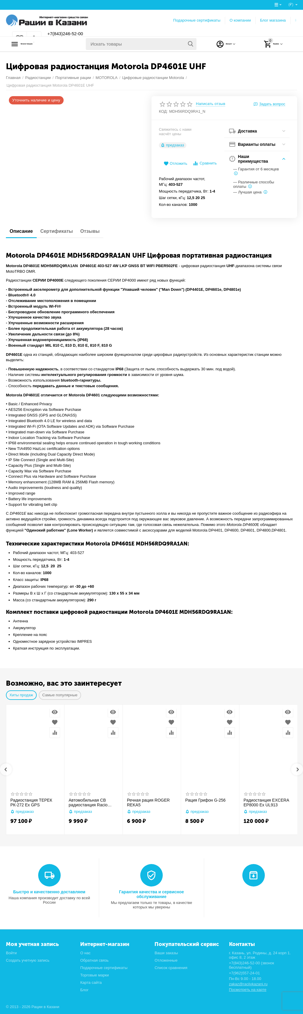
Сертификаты (63, 231)
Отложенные (166, 960)
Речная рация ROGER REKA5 (148, 803)
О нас (85, 953)
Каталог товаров (43, 44)
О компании (240, 20)
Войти (11, 953)
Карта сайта (91, 982)
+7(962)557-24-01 (244, 973)
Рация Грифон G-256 (205, 800)
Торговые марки (94, 975)
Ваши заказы (166, 953)
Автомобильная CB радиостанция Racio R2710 (88, 803)
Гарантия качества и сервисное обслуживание (151, 894)
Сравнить (205, 163)
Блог (84, 990)
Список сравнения (170, 967)
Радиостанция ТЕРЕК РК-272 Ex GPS (31, 803)
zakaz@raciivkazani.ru (248, 984)
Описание (23, 231)
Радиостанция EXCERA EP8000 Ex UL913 (266, 803)
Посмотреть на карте (248, 989)
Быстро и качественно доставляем (49, 891)
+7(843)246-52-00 (68, 34)
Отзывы (100, 231)
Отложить (175, 163)
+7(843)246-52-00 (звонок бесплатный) (251, 965)
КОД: (163, 111)
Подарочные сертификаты (196, 20)
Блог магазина (273, 20)
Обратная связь (94, 960)
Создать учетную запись (27, 960)
